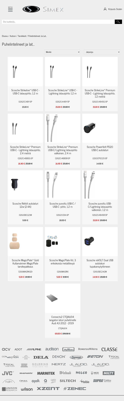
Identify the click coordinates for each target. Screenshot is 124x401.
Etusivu (5, 36)
